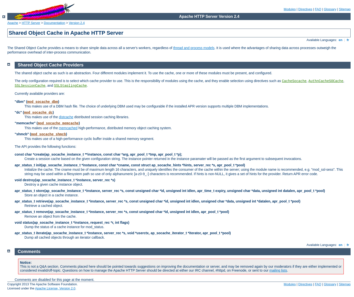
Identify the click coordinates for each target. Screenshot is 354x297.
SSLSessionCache (30, 86)
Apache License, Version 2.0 (55, 288)
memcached (68, 128)
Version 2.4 (77, 23)
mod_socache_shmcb (48, 134)
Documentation (54, 23)
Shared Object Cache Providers (51, 65)
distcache (66, 117)
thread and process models (194, 48)
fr (348, 40)
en (340, 40)
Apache (12, 23)
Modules (290, 9)
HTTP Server (31, 23)
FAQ (318, 9)
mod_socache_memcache (58, 123)
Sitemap (345, 9)
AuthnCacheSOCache (326, 81)
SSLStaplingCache (70, 86)
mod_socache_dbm (42, 102)
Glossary (330, 9)
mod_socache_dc (38, 113)
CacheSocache (294, 81)
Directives (305, 9)
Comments (29, 251)
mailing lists (278, 270)
